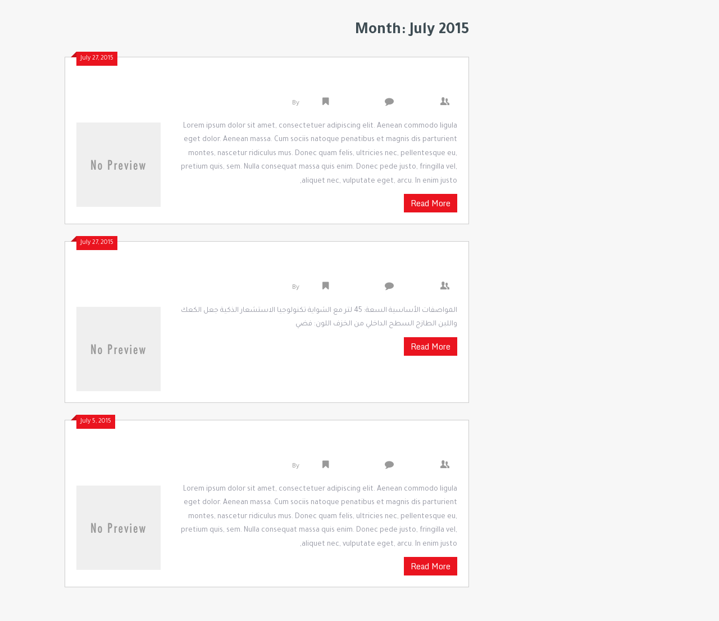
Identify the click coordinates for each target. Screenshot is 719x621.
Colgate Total (421, 85)
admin (311, 103)
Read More (430, 203)
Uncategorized (356, 103)
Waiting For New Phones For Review (362, 448)
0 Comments (419, 103)
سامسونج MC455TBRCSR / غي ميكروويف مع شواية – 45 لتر (298, 269)
